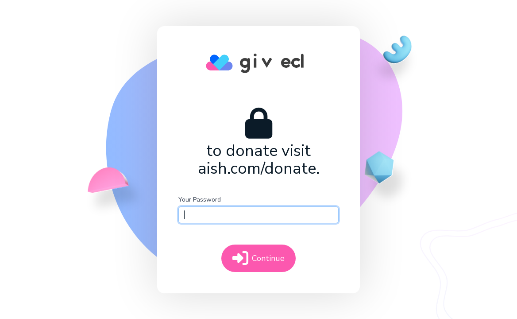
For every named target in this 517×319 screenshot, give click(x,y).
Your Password (199, 199)
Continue (258, 258)
